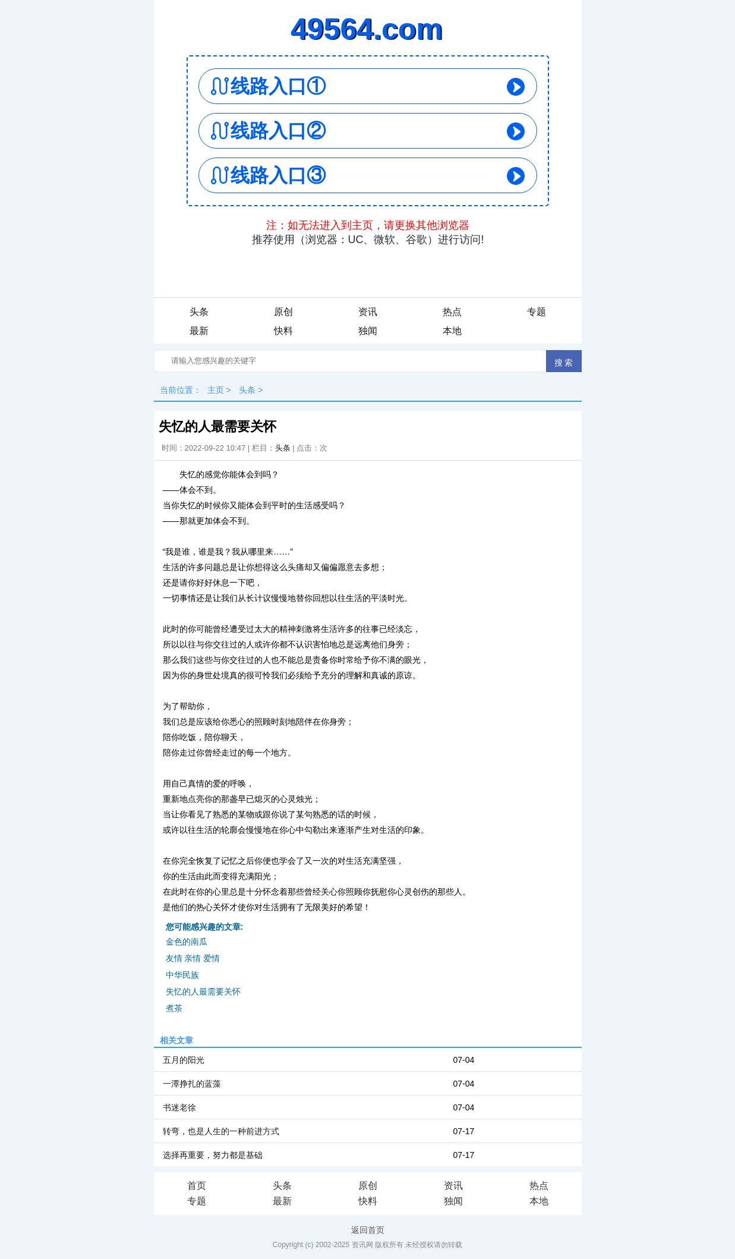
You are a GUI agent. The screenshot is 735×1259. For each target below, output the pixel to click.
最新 (199, 331)
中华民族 (182, 975)
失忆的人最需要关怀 (203, 991)
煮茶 (174, 1008)
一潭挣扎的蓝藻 (192, 1083)
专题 (536, 312)
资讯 (367, 312)
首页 (196, 1186)
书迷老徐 (179, 1107)
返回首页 (367, 1230)
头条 (199, 312)
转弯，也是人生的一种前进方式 (221, 1131)
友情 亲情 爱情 (193, 958)
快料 (283, 331)
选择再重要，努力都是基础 (213, 1155)
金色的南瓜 (186, 941)
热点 (452, 312)
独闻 (367, 331)
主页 (215, 390)
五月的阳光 (183, 1060)
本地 (452, 331)
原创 (283, 312)
